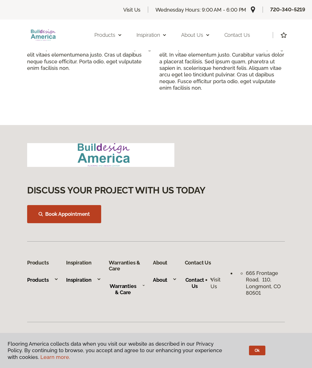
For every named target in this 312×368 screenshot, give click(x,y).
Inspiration (83, 280)
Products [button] (108, 35)
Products (42, 280)
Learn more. (55, 357)
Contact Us (237, 35)
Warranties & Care (127, 289)
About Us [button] (195, 35)
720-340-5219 (287, 9)
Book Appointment (64, 214)
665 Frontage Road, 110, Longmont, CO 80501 (263, 283)
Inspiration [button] (151, 35)
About (165, 280)
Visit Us (132, 10)
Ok (257, 350)
